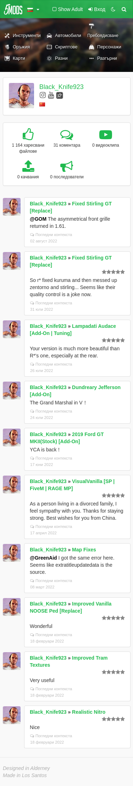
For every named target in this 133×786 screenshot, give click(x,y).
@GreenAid (43, 558)
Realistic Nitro (88, 712)
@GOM (38, 219)
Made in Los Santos (25, 775)
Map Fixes (84, 549)
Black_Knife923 (61, 86)
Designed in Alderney (26, 768)
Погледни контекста (51, 234)
